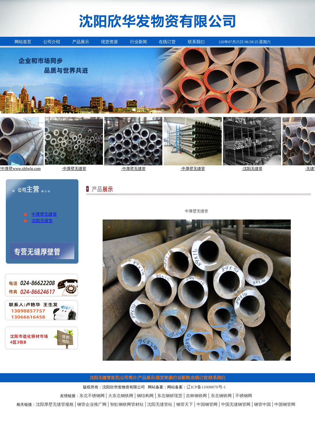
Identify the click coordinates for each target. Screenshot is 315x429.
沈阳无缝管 (42, 220)
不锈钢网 (243, 395)
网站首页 (23, 41)
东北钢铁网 (221, 395)
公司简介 (128, 377)
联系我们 (196, 41)
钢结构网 (145, 395)
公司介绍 (51, 41)
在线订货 (167, 41)
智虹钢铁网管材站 (127, 404)
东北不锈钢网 (92, 395)
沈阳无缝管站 (159, 404)
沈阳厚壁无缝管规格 (55, 404)
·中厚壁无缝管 (76, 168)
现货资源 (109, 41)
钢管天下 (184, 404)
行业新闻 (138, 41)
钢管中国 (262, 404)
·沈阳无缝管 (254, 168)
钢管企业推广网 (92, 404)
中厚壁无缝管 (44, 214)
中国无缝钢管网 (235, 404)
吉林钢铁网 (196, 395)
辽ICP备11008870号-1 (206, 387)
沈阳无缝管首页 (104, 377)
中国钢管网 (207, 404)
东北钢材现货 (169, 395)
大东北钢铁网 (120, 395)
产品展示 (80, 41)
